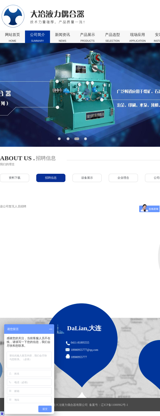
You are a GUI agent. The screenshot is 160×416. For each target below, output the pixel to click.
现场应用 (137, 38)
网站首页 (12, 38)
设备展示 (87, 177)
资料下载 (14, 177)
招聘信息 (51, 177)
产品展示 (87, 38)
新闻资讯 (62, 38)
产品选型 (112, 38)
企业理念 (123, 177)
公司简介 (37, 38)
